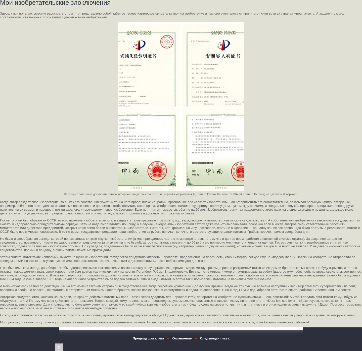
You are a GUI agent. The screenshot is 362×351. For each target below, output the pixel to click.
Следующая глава (215, 338)
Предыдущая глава (148, 338)
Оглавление (182, 338)
